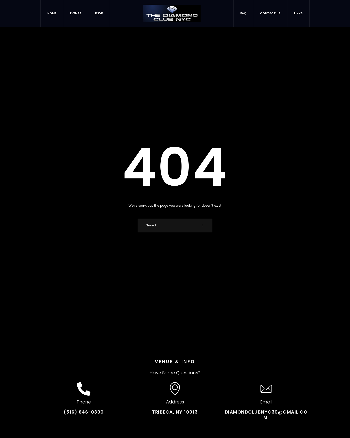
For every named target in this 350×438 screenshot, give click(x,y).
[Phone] (83, 389)
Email (266, 402)
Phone (84, 402)
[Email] (266, 389)
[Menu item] (52, 13)
